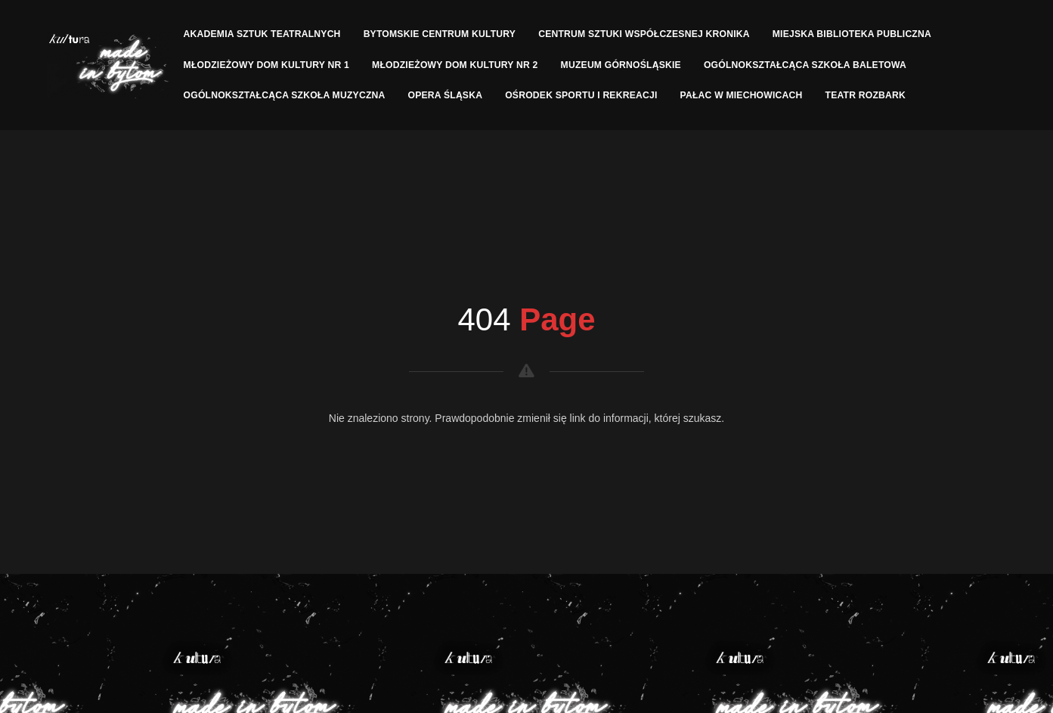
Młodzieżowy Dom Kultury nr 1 (267, 65)
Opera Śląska (445, 95)
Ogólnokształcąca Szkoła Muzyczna (285, 95)
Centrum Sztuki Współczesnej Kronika (644, 34)
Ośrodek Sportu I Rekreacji (581, 95)
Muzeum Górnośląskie (621, 65)
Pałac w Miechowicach (741, 95)
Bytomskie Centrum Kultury (440, 34)
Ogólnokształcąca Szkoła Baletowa (805, 65)
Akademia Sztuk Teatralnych (262, 34)
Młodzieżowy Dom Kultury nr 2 (455, 65)
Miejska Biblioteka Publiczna (852, 34)
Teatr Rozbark (865, 95)
